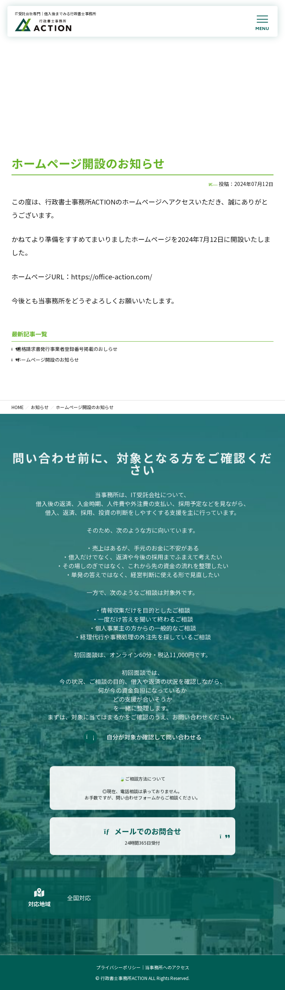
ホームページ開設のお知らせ (47, 359)
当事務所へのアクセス (167, 967)
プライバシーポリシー (118, 967)
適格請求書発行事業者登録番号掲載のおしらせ (67, 348)
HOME (18, 407)
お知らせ (40, 407)
